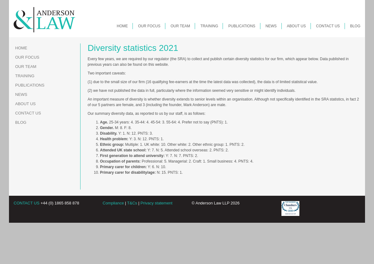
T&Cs (132, 203)
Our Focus (149, 26)
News (271, 26)
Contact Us (328, 26)
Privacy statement (156, 203)
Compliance (113, 203)
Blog (355, 26)
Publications (241, 26)
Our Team (180, 26)
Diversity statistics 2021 (133, 48)
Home (122, 26)
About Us (296, 26)
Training (209, 26)
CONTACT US (26, 203)
